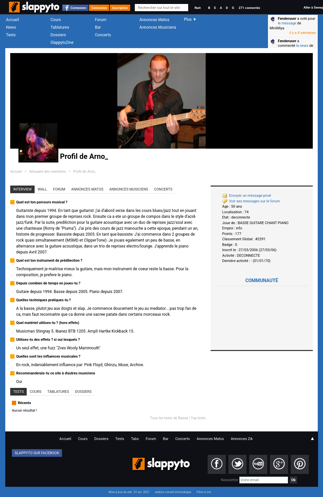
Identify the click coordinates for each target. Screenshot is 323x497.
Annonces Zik (242, 439)
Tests (10, 35)
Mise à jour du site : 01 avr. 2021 (128, 492)
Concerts (103, 35)
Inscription (120, 8)
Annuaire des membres (47, 171)
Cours (55, 19)
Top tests (198, 418)
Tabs (135, 439)
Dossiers (58, 35)
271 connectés (249, 8)
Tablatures (59, 27)
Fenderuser (287, 18)
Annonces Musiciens (157, 27)
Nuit (197, 8)
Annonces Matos (154, 19)
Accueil (12, 19)
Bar (98, 27)
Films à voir (203, 492)
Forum (100, 19)
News (11, 27)
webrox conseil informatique (173, 492)
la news (302, 46)
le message (287, 23)
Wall (42, 189)
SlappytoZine (61, 42)
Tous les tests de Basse (169, 418)
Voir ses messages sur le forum (251, 201)
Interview (22, 189)
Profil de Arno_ (85, 171)
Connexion (78, 8)
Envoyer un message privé (246, 195)
